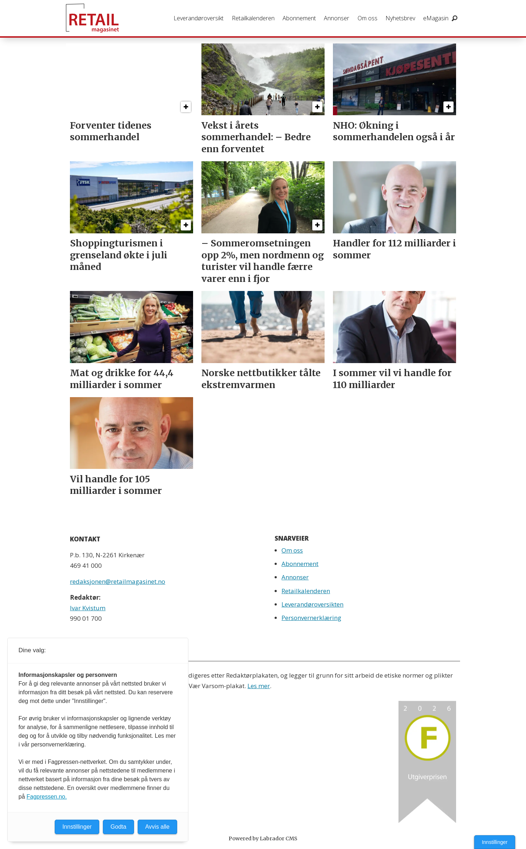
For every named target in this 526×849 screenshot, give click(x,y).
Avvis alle (157, 827)
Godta (118, 827)
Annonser (336, 18)
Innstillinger (495, 842)
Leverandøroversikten (312, 604)
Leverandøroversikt (199, 18)
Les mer (258, 686)
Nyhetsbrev (400, 18)
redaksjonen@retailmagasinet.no (117, 581)
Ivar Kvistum (87, 608)
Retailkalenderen (253, 18)
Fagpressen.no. (46, 797)
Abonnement (299, 18)
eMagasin (435, 18)
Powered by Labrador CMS (263, 838)
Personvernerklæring (311, 617)
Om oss (367, 18)
